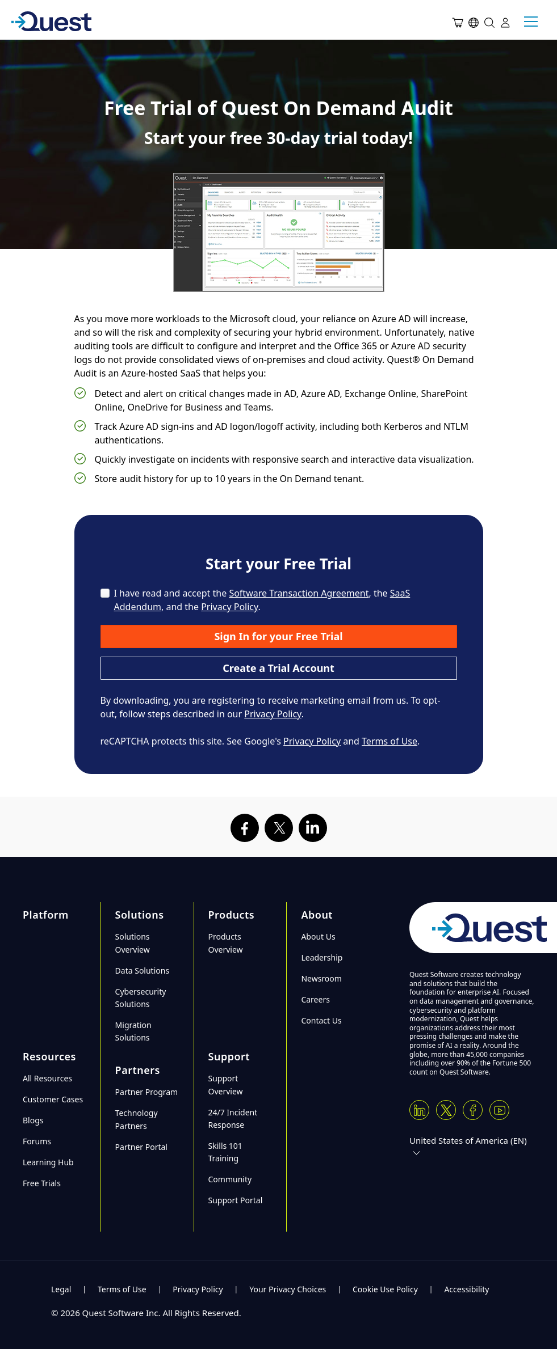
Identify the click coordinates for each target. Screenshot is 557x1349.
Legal (61, 1289)
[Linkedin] (419, 1110)
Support (229, 1056)
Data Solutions (142, 970)
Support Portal (235, 1200)
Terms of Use (389, 741)
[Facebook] (473, 1110)
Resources (49, 1056)
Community (230, 1179)
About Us (318, 936)
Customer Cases (53, 1099)
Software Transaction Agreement (298, 593)
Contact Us (321, 1020)
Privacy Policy (229, 607)
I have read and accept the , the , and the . (262, 600)
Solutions (139, 914)
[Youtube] (499, 1110)
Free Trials (42, 1183)
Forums (37, 1141)
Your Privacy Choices (287, 1289)
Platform (46, 914)
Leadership (321, 957)
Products (231, 914)
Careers (315, 999)
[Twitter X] (446, 1110)
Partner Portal (141, 1146)
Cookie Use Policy (385, 1289)
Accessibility (466, 1289)
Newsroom (321, 978)
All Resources (47, 1078)
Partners (137, 1070)
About (317, 914)
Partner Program (146, 1091)
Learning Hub (48, 1162)
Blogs (33, 1120)
